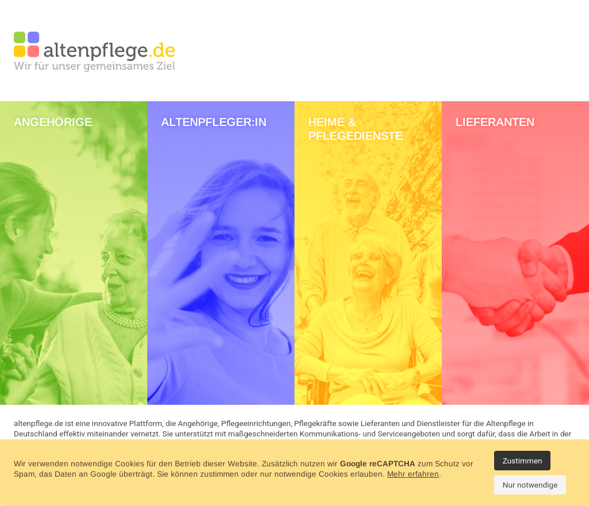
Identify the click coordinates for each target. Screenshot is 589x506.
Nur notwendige (530, 484)
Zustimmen (522, 460)
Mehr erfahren (413, 474)
